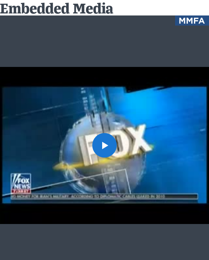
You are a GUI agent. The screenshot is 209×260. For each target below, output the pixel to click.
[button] (104, 145)
